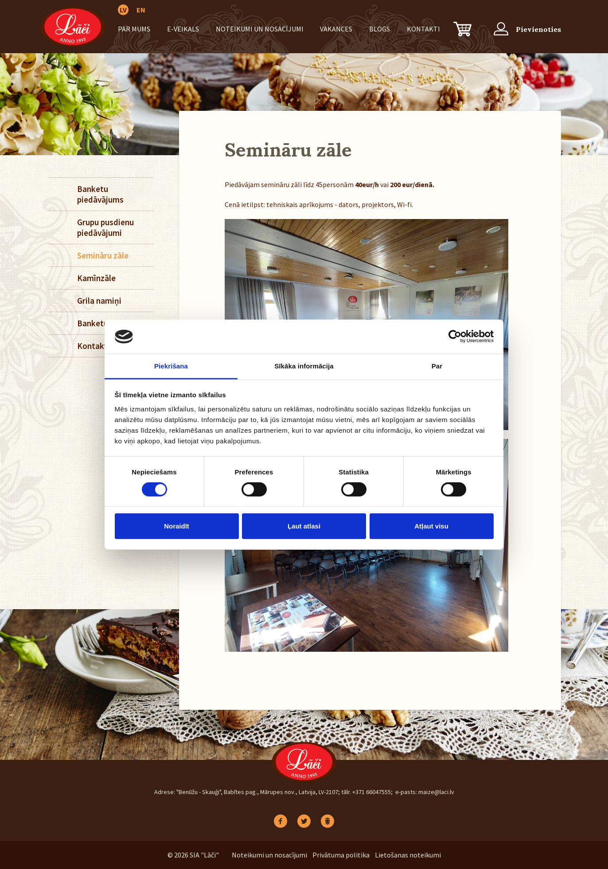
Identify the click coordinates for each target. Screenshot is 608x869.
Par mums (134, 28)
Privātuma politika (341, 854)
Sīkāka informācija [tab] (304, 366)
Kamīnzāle (96, 278)
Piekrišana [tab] (171, 366)
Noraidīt (176, 526)
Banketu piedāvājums (100, 194)
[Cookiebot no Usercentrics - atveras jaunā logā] (455, 336)
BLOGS (379, 28)
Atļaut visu (431, 526)
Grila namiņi (99, 300)
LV (123, 9)
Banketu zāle (101, 323)
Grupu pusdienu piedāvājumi (105, 227)
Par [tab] (437, 366)
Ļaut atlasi (304, 526)
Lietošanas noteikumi (408, 854)
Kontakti (423, 28)
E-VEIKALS (183, 28)
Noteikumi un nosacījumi (260, 28)
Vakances (336, 28)
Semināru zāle (103, 255)
